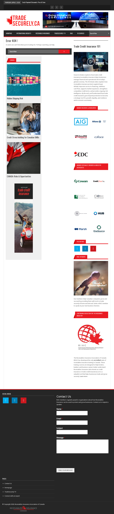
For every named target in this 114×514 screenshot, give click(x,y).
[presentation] (73, 464)
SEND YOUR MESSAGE (65, 470)
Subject (59, 428)
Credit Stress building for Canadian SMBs (23, 137)
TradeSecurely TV (10, 492)
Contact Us (8, 483)
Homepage (8, 488)
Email (59, 419)
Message (60, 438)
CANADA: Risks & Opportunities (19, 176)
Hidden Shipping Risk (15, 98)
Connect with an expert (12, 496)
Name (59, 409)
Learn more (83, 376)
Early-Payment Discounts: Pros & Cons (33, 2)
